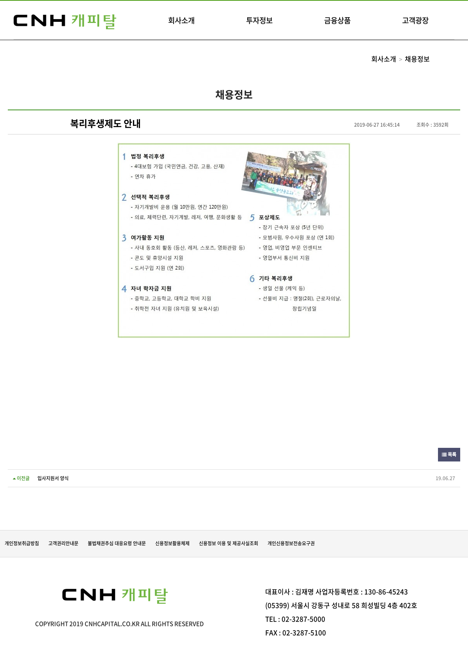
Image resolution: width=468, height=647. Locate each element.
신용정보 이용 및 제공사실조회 (228, 543)
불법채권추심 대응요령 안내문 (117, 543)
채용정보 (417, 59)
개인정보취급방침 (22, 543)
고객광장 (415, 20)
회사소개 (181, 20)
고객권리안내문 (63, 543)
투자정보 (259, 20)
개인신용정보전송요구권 (291, 543)
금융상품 (337, 20)
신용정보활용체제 (172, 543)
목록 (449, 454)
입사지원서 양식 (53, 478)
